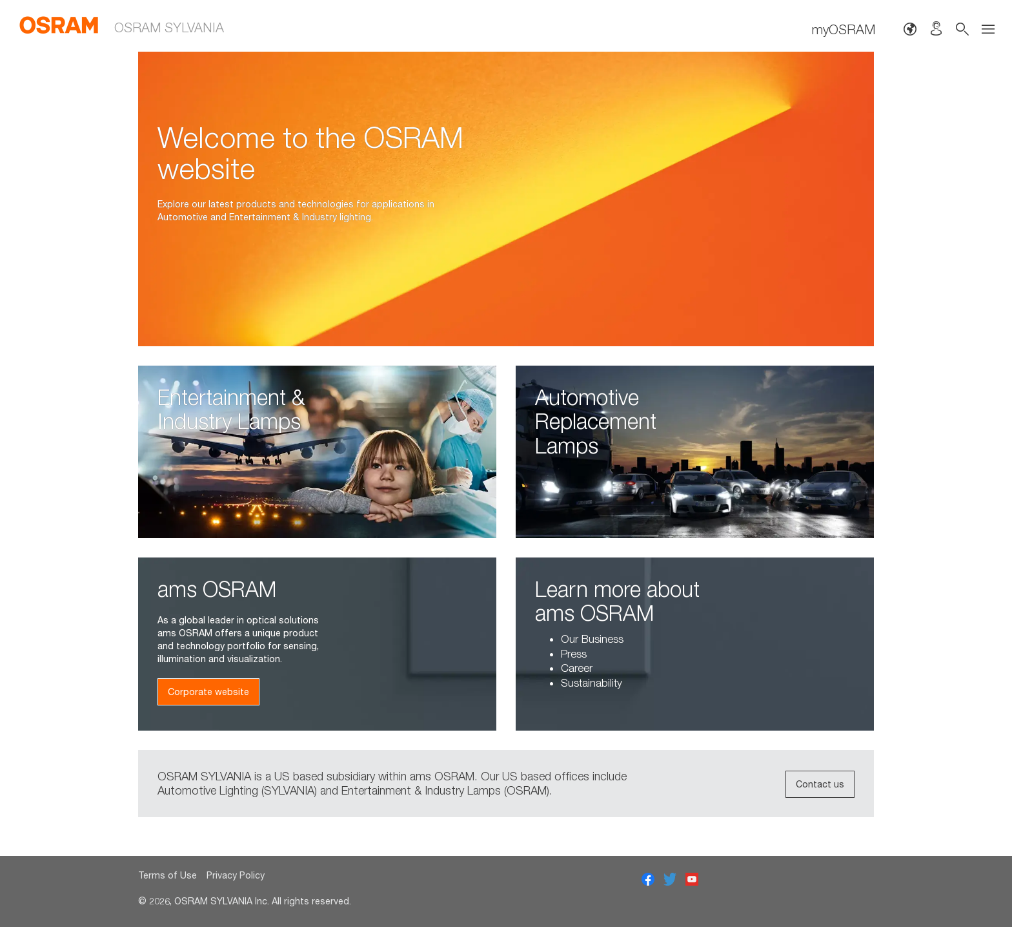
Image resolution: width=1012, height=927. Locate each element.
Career (576, 667)
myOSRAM (843, 29)
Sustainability (591, 682)
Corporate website (208, 691)
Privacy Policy (236, 875)
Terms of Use (167, 875)
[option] (506, 199)
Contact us (820, 783)
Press (574, 653)
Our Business (592, 638)
